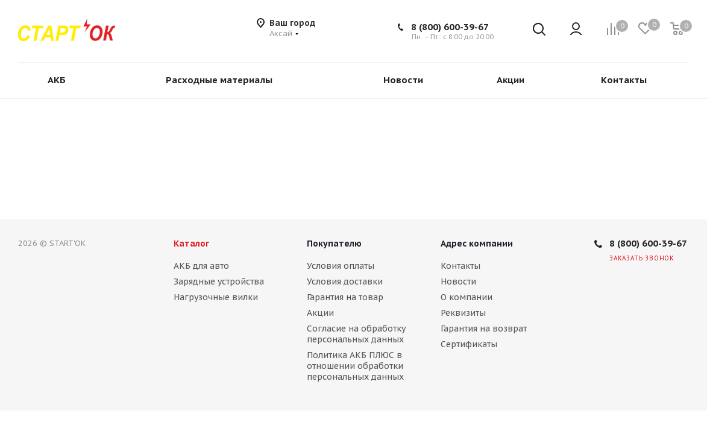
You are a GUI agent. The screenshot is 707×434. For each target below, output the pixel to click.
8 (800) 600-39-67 (450, 27)
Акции (320, 312)
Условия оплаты (340, 265)
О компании (466, 297)
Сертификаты (469, 344)
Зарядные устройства (219, 281)
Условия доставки (345, 281)
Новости (458, 281)
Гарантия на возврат (484, 328)
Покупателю (334, 243)
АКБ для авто (201, 265)
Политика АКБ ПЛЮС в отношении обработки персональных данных (355, 366)
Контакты (460, 265)
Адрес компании (477, 243)
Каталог (191, 243)
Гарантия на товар (345, 297)
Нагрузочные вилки (216, 297)
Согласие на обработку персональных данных (356, 334)
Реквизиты (463, 312)
